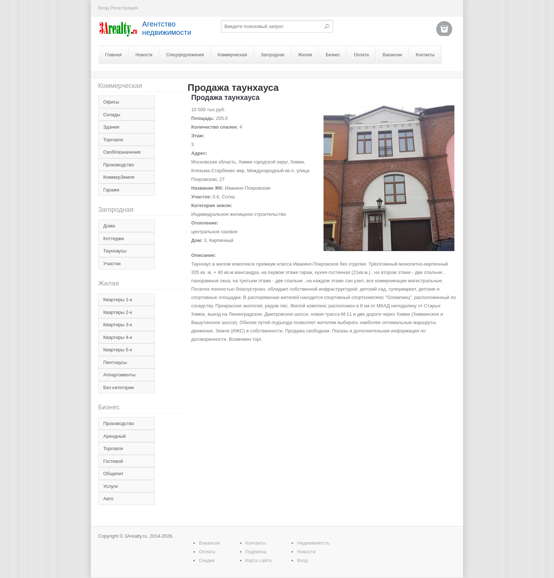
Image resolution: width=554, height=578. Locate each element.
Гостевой (113, 461)
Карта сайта (258, 560)
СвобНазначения (122, 152)
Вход (103, 8)
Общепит (113, 473)
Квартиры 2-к (117, 312)
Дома (109, 226)
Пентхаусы (115, 362)
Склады (111, 114)
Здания (111, 127)
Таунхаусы (115, 251)
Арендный (114, 436)
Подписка (255, 551)
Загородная (273, 54)
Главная (113, 54)
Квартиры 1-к (117, 299)
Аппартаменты (119, 374)
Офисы (111, 102)
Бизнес (333, 54)
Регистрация (124, 8)
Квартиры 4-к (117, 337)
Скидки (206, 560)
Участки (112, 263)
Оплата (361, 54)
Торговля (113, 139)
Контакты (425, 54)
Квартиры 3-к (117, 324)
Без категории (118, 387)
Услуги (110, 486)
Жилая (305, 54)
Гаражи (111, 190)
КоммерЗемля (119, 177)
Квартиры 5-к (117, 349)
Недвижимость (313, 543)
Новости (144, 54)
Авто (108, 498)
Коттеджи (113, 238)
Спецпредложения (185, 54)
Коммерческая (232, 54)
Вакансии (392, 54)
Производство (118, 164)
